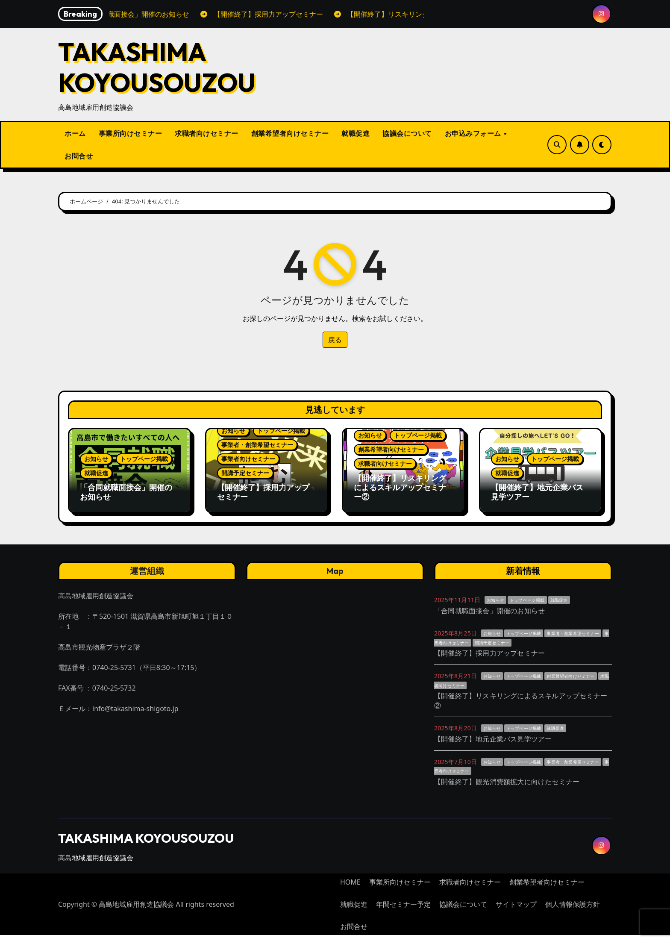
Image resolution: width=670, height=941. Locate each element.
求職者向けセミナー (206, 133)
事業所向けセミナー (130, 133)
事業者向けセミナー (248, 459)
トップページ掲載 (144, 459)
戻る (335, 339)
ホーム (75, 133)
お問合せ (79, 156)
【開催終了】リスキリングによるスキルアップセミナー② (400, 487)
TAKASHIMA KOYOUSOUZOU (157, 67)
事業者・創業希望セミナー (257, 445)
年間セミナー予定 (403, 910)
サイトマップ (516, 910)
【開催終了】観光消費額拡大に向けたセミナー (506, 787)
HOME (350, 888)
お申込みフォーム (474, 133)
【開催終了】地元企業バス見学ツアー (537, 492)
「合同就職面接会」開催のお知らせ (126, 492)
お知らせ (96, 459)
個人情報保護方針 (572, 910)
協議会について (407, 133)
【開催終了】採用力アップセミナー (263, 492)
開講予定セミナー (245, 473)
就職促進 (355, 133)
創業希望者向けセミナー (290, 133)
